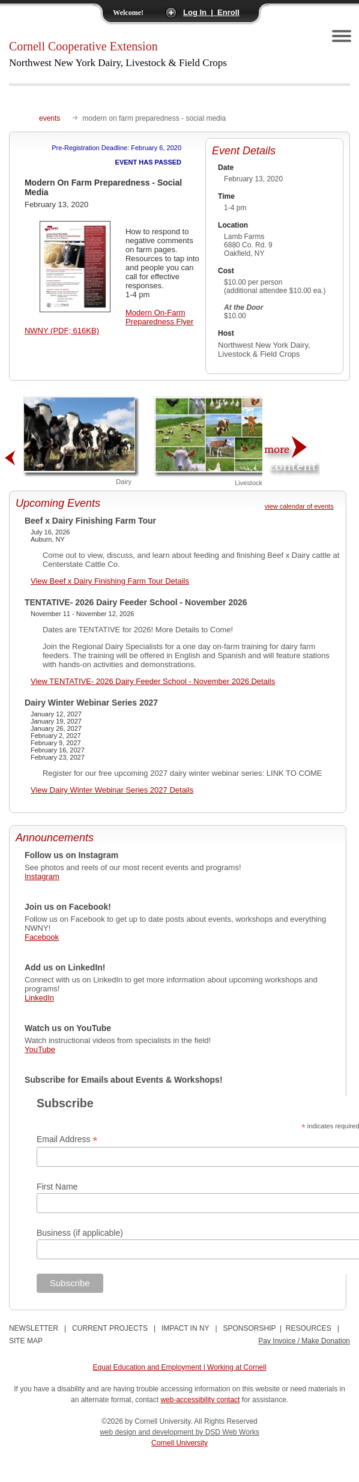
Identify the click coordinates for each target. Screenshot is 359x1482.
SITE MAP (26, 1341)
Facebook (42, 937)
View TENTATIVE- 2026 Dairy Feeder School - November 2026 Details (153, 681)
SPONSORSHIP (249, 1328)
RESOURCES (308, 1328)
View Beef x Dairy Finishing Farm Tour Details (110, 580)
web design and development (147, 1432)
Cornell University (179, 1443)
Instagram (42, 876)
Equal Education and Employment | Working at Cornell (180, 1367)
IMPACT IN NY (185, 1328)
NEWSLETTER (33, 1328)
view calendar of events (299, 506)
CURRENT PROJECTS (110, 1328)
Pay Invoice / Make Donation (304, 1341)
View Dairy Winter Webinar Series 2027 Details (112, 789)
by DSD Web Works (227, 1432)
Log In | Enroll (211, 12)
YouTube (40, 1049)
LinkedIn (39, 997)
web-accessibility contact (200, 1400)
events (49, 118)
